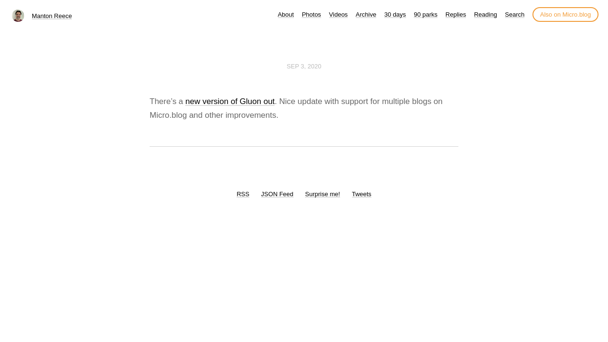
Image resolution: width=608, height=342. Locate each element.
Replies (456, 14)
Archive (366, 14)
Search (514, 14)
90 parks (425, 14)
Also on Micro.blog (565, 14)
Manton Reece (52, 15)
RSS (243, 194)
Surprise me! (322, 194)
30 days (395, 14)
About (286, 14)
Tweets (361, 194)
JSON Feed (277, 194)
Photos (311, 14)
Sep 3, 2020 (304, 66)
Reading (485, 14)
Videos (338, 14)
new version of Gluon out (230, 101)
